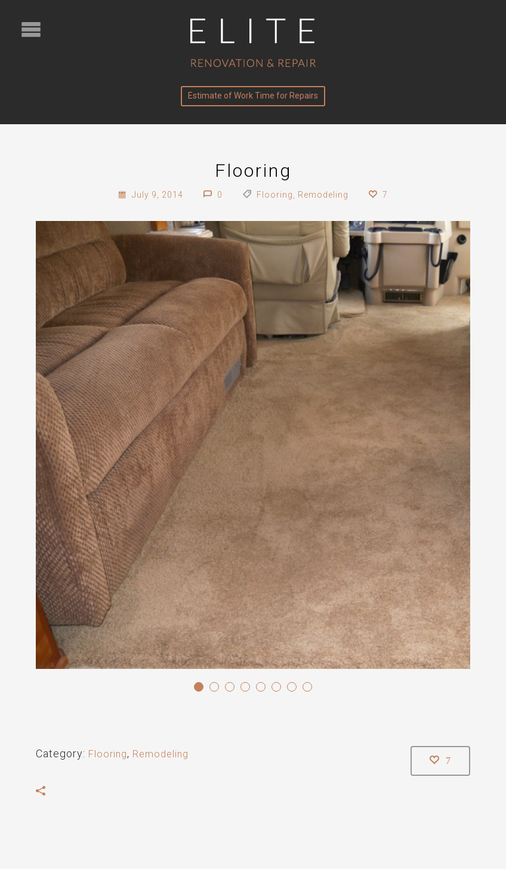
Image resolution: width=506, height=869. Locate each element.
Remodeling (323, 194)
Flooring (275, 194)
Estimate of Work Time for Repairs (253, 95)
